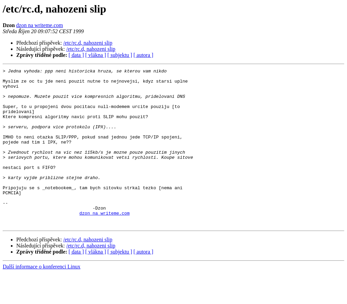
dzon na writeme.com (39, 25)
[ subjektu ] (119, 55)
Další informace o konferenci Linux (41, 298)
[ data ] (76, 55)
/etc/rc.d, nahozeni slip (88, 43)
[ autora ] (144, 55)
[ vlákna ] (95, 55)
